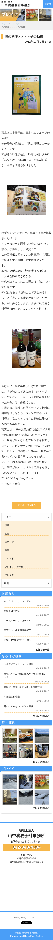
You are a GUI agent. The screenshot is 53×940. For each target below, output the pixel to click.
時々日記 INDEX (41, 762)
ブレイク (15, 24)
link (33, 917)
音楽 (6, 550)
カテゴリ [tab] (9, 517)
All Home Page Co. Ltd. (32, 936)
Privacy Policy (20, 917)
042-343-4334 (26, 847)
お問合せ (15, 841)
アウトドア (10, 558)
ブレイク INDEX (41, 808)
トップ (4, 24)
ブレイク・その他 (13, 566)
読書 (6, 525)
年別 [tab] (6, 583)
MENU (48, 4)
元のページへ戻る (27, 505)
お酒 (6, 533)
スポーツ (9, 542)
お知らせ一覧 (42, 649)
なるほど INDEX (41, 716)
